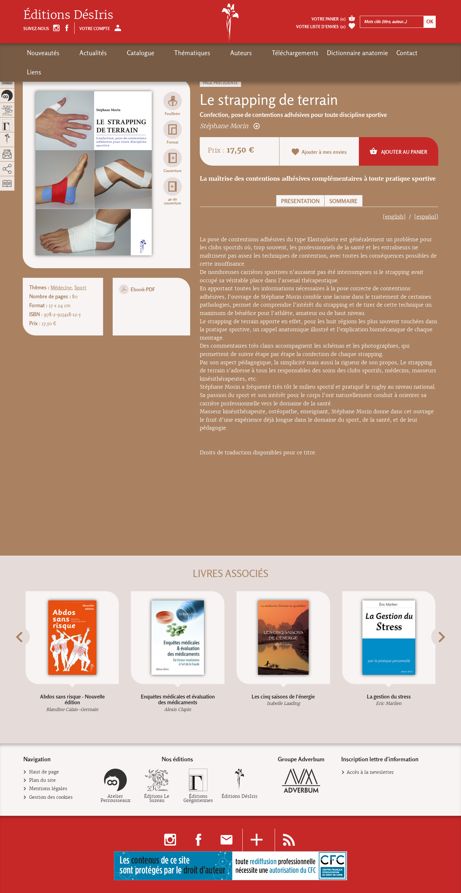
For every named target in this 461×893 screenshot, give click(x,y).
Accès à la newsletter (370, 772)
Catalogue (117, 53)
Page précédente (220, 82)
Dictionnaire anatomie (299, 53)
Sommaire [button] (343, 201)
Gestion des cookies (51, 797)
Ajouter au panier (398, 151)
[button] (31, 652)
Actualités (81, 53)
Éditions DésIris (68, 15)
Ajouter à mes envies (319, 151)
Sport (80, 288)
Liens (375, 53)
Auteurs (195, 53)
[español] (426, 216)
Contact (349, 53)
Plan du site (42, 780)
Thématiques (158, 53)
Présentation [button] (300, 201)
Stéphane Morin (230, 125)
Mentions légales (48, 788)
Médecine (61, 288)
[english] (394, 216)
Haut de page (44, 772)
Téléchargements (237, 53)
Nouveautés (43, 53)
